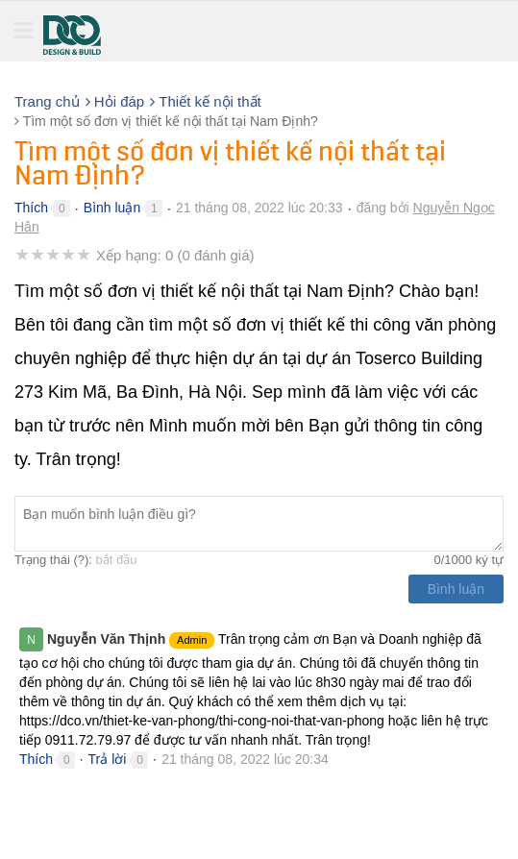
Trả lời (107, 759)
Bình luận (112, 207)
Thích (31, 207)
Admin (192, 640)
